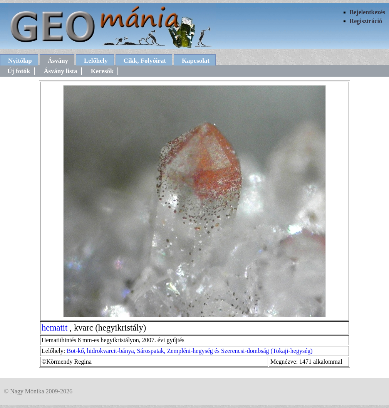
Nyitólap (20, 60)
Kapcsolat (196, 60)
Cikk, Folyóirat (145, 60)
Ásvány (58, 60)
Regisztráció (366, 21)
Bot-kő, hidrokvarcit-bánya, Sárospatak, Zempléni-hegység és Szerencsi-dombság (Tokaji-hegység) (189, 351)
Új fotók (18, 71)
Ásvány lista (60, 71)
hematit (54, 327)
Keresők (102, 71)
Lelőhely (96, 60)
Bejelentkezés (367, 12)
